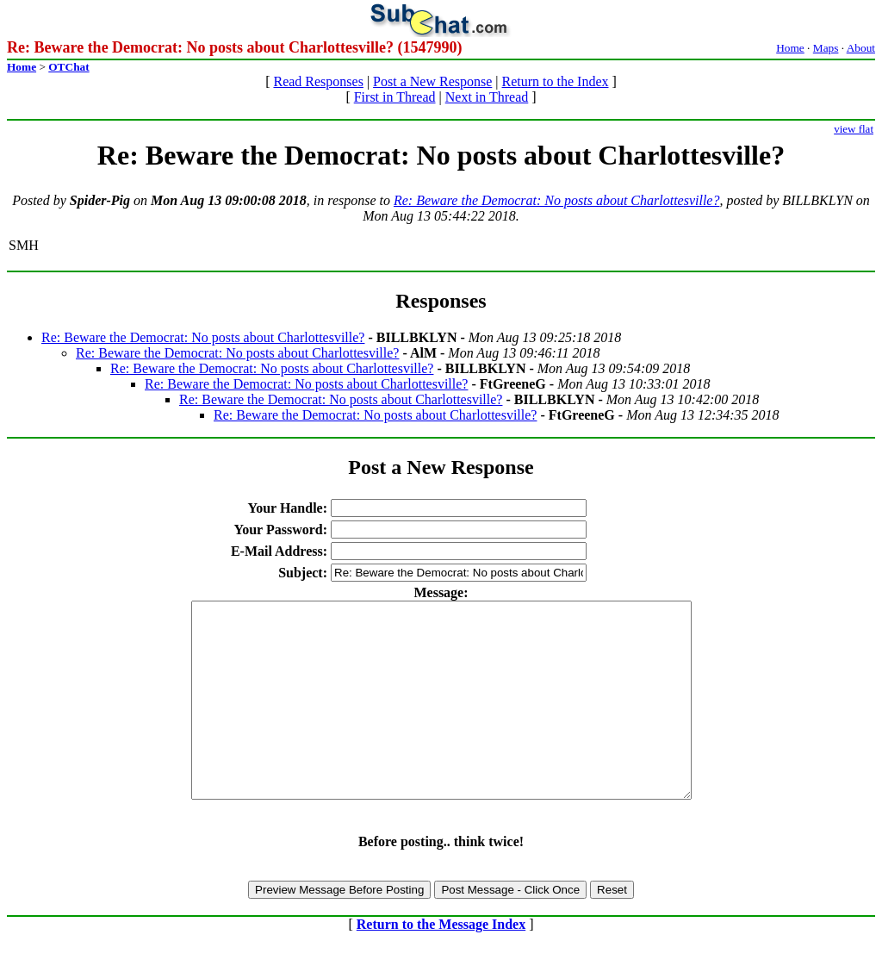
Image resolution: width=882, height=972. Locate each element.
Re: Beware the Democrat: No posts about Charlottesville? (556, 200)
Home (790, 47)
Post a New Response (432, 81)
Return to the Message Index (441, 963)
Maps (826, 47)
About (861, 47)
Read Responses (318, 81)
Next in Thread (487, 97)
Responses (440, 301)
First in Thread (395, 97)
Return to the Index (555, 81)
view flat (853, 128)
